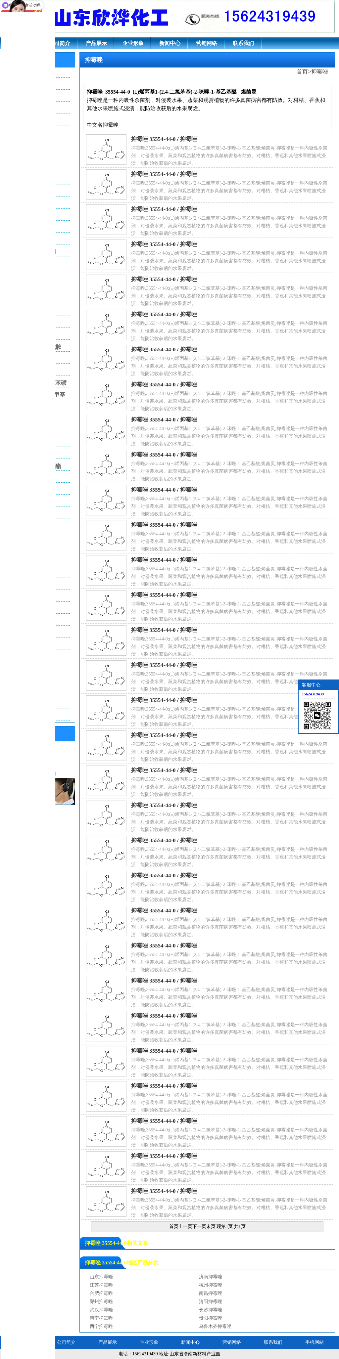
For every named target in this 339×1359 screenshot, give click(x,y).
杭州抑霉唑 (210, 1285)
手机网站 (314, 1342)
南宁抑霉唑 (101, 1318)
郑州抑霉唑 (101, 1301)
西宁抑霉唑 (101, 1326)
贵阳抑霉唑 (210, 1318)
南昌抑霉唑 (210, 1293)
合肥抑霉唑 (101, 1293)
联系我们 (243, 43)
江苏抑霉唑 (101, 1285)
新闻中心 (169, 43)
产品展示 (96, 43)
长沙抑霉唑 (210, 1309)
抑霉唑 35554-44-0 (153, 139)
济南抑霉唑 (210, 1276)
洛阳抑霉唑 (210, 1301)
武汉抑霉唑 (101, 1309)
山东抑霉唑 (101, 1276)
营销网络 (206, 43)
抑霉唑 (319, 71)
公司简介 (59, 43)
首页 (302, 71)
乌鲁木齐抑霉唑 (215, 1326)
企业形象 (133, 43)
